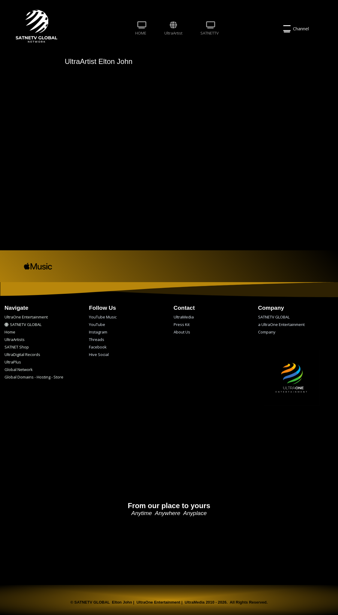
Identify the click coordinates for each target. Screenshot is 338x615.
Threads (96, 339)
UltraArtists (15, 339)
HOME (140, 28)
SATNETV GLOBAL (23, 324)
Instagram (98, 332)
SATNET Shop (17, 347)
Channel (296, 28)
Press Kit (182, 324)
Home (10, 332)
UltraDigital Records (22, 354)
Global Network (19, 369)
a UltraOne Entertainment (281, 324)
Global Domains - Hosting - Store (34, 377)
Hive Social (99, 354)
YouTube (97, 324)
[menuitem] (140, 29)
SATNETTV (209, 28)
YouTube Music (103, 317)
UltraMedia (184, 317)
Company (267, 332)
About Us (182, 332)
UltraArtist (173, 28)
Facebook (98, 347)
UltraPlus (13, 362)
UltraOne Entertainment (26, 317)
